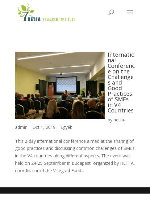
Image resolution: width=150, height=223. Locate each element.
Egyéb (66, 127)
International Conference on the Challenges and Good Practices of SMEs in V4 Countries (121, 82)
